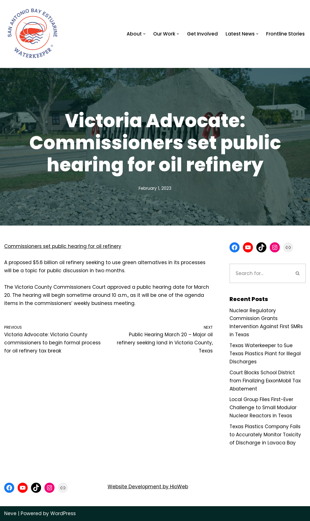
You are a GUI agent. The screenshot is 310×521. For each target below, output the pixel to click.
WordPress (63, 513)
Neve (10, 513)
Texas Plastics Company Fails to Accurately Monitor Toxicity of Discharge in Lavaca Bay (265, 434)
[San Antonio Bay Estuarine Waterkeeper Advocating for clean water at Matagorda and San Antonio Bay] (33, 34)
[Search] (259, 273)
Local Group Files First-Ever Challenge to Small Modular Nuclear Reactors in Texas (263, 407)
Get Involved (202, 33)
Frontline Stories (285, 33)
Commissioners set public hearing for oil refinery (62, 246)
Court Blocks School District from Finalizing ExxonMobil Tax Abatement (265, 380)
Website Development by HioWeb (148, 486)
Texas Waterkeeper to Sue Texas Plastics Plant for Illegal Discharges (265, 353)
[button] (144, 34)
